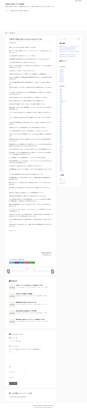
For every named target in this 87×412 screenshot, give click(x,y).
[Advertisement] (43, 21)
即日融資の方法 (62, 101)
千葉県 (61, 99)
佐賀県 (61, 92)
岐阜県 (61, 121)
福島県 (61, 151)
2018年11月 (62, 78)
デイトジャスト (56, 409)
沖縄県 (61, 140)
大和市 (50, 252)
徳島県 (61, 129)
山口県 (61, 116)
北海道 (61, 97)
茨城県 (61, 157)
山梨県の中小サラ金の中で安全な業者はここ (68, 54)
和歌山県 (61, 102)
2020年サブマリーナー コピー (39, 409)
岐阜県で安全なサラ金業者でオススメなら (68, 49)
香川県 (61, 165)
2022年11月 (62, 69)
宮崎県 (61, 112)
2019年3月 (62, 73)
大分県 (61, 106)
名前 (10, 366)
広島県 (61, 128)
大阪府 (61, 107)
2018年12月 (62, 76)
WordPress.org (62, 183)
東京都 (61, 136)
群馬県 (61, 155)
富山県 (61, 114)
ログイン (61, 178)
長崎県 (61, 158)
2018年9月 (62, 81)
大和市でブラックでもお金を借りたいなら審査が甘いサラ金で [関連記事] (29, 285)
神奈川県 (45, 252)
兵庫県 (61, 95)
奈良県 (61, 109)
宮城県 (61, 111)
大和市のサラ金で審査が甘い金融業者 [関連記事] (24, 293)
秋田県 (61, 153)
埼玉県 (61, 104)
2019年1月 (62, 74)
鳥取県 (61, 168)
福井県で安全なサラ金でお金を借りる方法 (68, 56)
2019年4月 (62, 71)
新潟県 (61, 134)
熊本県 (61, 143)
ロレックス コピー (31, 409)
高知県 (61, 167)
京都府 (61, 90)
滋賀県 (61, 141)
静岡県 (61, 163)
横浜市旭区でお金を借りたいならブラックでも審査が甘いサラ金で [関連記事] (30, 319)
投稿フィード (62, 179)
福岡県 (61, 150)
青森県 (61, 162)
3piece (50, 254)
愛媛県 (61, 131)
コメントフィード (63, 181)
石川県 (61, 145)
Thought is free (49, 407)
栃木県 (61, 138)
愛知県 (61, 133)
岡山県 (61, 123)
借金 (60, 94)
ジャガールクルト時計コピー (49, 409)
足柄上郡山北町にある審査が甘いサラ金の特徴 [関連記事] (26, 310)
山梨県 (61, 119)
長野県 (61, 160)
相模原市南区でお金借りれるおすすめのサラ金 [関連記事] (26, 302)
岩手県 (61, 124)
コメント (10, 351)
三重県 (61, 89)
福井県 (61, 148)
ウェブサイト (11, 377)
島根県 (61, 126)
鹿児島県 (61, 170)
